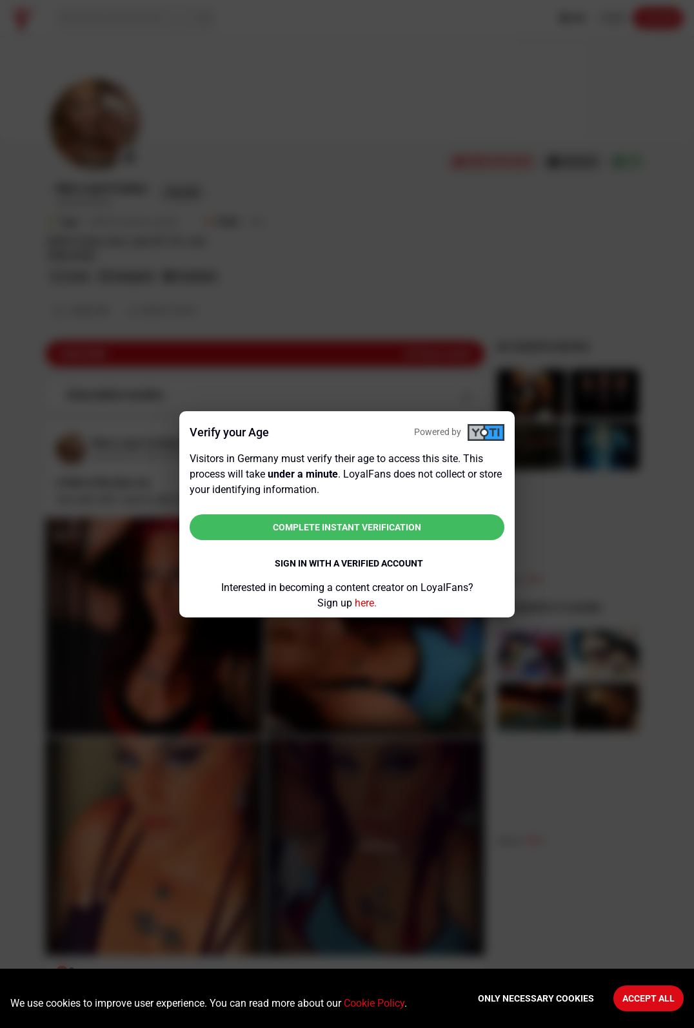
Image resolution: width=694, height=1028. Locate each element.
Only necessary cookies (536, 998)
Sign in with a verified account (349, 563)
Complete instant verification (347, 527)
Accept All (648, 998)
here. (366, 603)
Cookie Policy (374, 1003)
